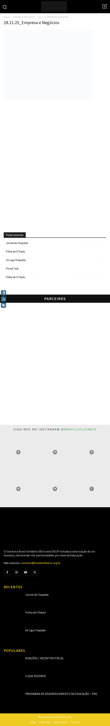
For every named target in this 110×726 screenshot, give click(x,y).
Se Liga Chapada (16, 260)
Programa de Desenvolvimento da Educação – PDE (61, 694)
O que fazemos (35, 676)
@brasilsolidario (79, 429)
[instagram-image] (18, 452)
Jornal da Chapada (17, 243)
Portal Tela (12, 268)
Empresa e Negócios (24, 17)
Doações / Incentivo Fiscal (44, 658)
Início (7, 17)
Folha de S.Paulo (15, 251)
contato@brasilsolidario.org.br (41, 563)
